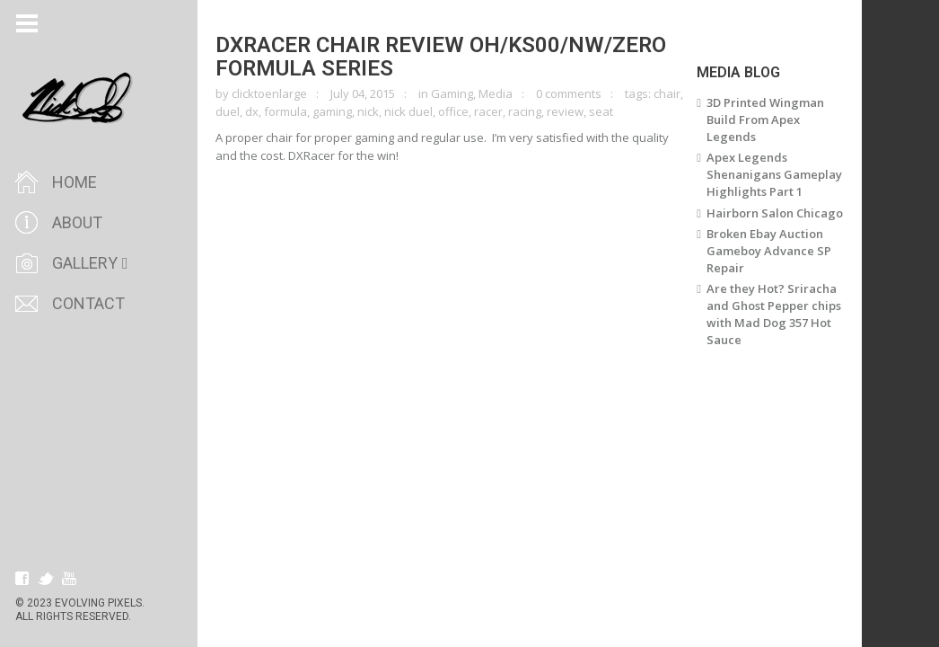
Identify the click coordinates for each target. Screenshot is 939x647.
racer (488, 111)
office (453, 111)
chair (667, 93)
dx (252, 111)
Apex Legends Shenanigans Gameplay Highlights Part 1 (774, 174)
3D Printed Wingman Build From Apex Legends (765, 119)
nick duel (408, 111)
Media (495, 93)
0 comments (568, 93)
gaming (332, 111)
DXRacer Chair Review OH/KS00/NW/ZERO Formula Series (440, 56)
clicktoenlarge (269, 93)
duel (227, 111)
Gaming (452, 93)
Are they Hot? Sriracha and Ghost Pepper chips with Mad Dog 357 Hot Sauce (773, 314)
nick (368, 111)
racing (524, 111)
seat (601, 111)
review (565, 111)
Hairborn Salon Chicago (774, 213)
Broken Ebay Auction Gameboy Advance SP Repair (768, 251)
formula (285, 111)
